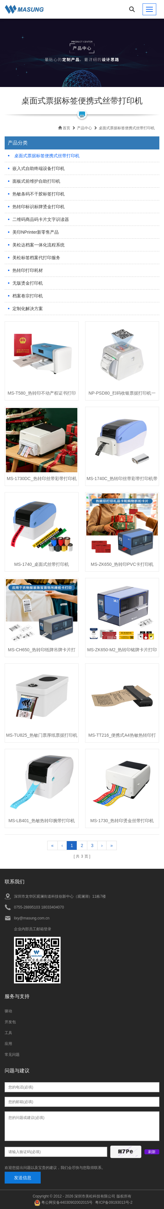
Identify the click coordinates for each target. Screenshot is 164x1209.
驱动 (8, 1011)
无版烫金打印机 (27, 283)
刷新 (152, 1152)
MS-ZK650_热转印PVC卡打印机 (122, 564)
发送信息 (22, 1177)
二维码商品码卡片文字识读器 (40, 219)
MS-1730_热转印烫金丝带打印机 (122, 820)
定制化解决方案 (27, 308)
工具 (8, 1033)
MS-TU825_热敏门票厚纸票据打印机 (41, 735)
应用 (8, 1044)
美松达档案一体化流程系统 (38, 244)
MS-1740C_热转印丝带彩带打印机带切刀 (122, 480)
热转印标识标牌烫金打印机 (38, 206)
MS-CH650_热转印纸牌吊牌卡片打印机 (41, 651)
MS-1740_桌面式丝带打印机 (41, 564)
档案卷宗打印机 (27, 295)
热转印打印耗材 (27, 270)
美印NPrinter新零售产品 (35, 232)
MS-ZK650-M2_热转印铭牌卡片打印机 (122, 651)
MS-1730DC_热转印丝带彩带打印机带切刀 (42, 480)
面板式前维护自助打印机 (36, 181)
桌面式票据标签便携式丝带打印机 (47, 155)
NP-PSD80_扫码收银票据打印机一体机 (122, 395)
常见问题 (12, 1054)
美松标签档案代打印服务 (36, 257)
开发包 (10, 1022)
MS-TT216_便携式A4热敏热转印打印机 (122, 737)
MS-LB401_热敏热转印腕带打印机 (41, 820)
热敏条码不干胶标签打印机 (38, 193)
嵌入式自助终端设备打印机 (38, 168)
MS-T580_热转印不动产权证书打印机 (41, 395)
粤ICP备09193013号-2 (113, 1202)
